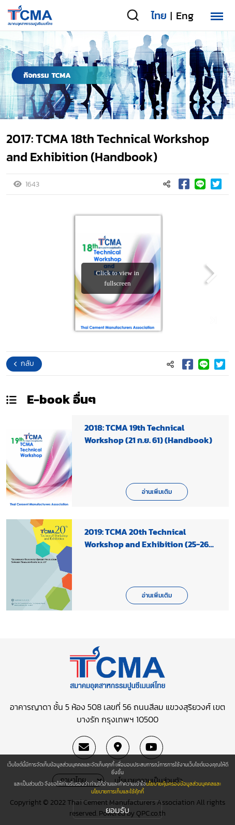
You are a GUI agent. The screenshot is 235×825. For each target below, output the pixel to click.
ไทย (159, 15)
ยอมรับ (117, 810)
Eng (185, 15)
